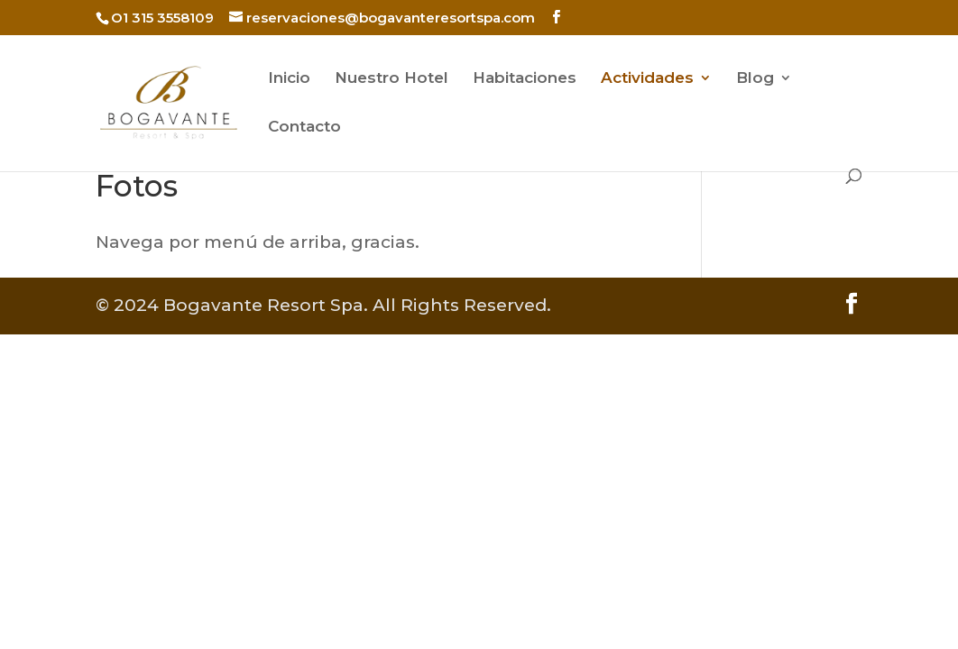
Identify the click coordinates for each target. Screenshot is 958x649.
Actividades (647, 79)
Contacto (304, 127)
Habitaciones (524, 79)
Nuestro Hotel (391, 79)
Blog (755, 79)
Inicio (289, 79)
